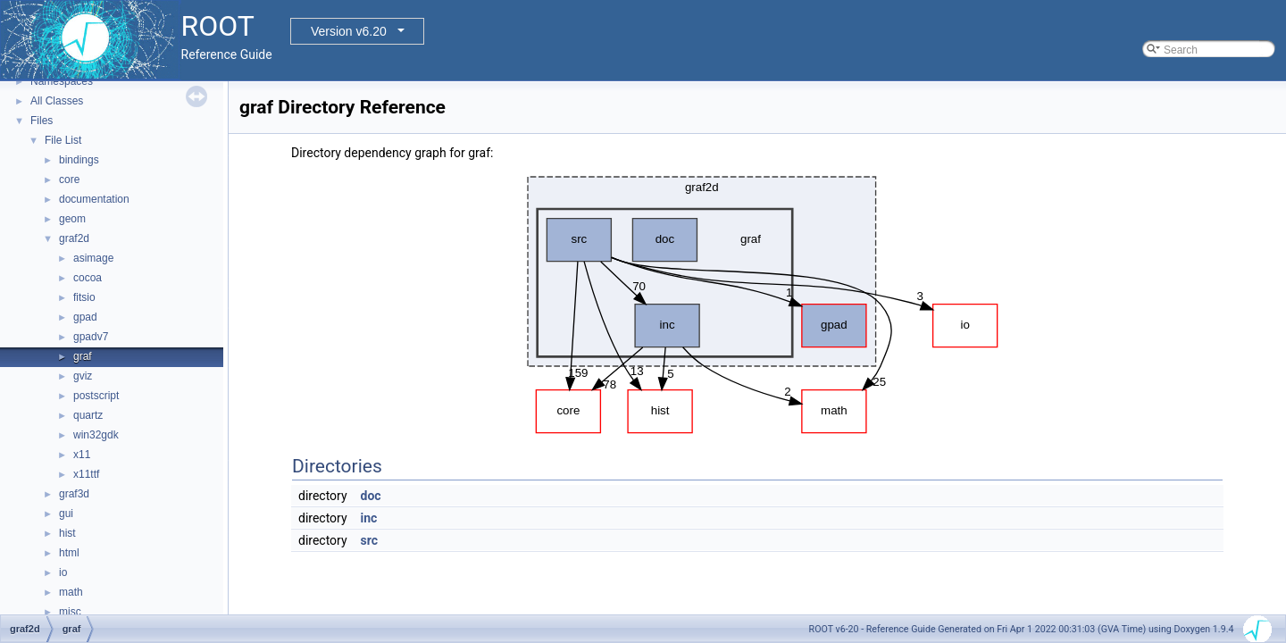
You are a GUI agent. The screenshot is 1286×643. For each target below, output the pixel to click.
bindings (79, 160)
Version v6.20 (349, 31)
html (69, 553)
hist (67, 533)
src (369, 540)
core (69, 179)
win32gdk (96, 435)
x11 (81, 454)
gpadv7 (90, 336)
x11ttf (86, 474)
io (63, 572)
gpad (85, 317)
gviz (82, 376)
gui (66, 513)
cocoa (87, 277)
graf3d (74, 494)
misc (70, 611)
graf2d (74, 238)
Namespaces (61, 81)
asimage (93, 258)
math (71, 592)
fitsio (84, 297)
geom (72, 219)
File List (63, 140)
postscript (96, 395)
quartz (88, 415)
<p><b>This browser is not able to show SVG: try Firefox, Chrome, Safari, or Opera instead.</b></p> (758, 300)
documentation (94, 199)
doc (371, 496)
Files (41, 120)
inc (369, 518)
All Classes (56, 101)
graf (82, 356)
